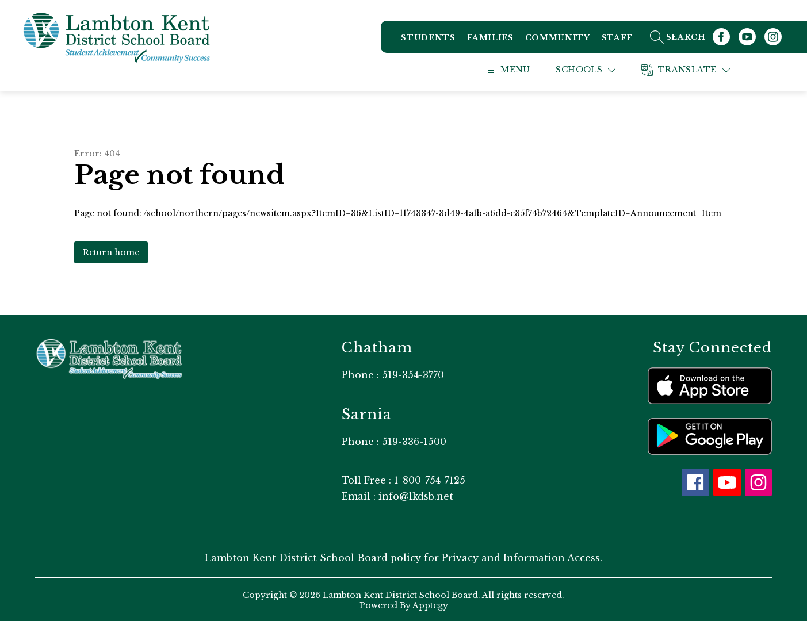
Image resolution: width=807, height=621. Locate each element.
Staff (616, 40)
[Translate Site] (698, 69)
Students (428, 40)
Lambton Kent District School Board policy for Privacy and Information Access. (403, 556)
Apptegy (430, 604)
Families (489, 40)
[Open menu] (518, 69)
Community (557, 40)
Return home (111, 251)
